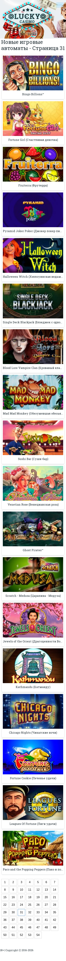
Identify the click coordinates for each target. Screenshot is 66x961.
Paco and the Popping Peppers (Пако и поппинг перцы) (33, 869)
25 (29, 904)
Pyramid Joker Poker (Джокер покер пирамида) (33, 231)
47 (38, 927)
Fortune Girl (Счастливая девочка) (33, 140)
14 (54, 889)
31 (21, 912)
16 (13, 897)
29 (5, 912)
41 (46, 919)
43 (5, 927)
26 (38, 904)
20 (46, 897)
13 (46, 889)
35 (54, 912)
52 (21, 934)
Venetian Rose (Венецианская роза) (33, 504)
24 (21, 904)
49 (54, 927)
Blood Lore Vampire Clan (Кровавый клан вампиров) (33, 368)
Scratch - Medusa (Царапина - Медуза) (33, 596)
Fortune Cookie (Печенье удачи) (33, 778)
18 (29, 897)
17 (21, 897)
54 (38, 934)
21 (54, 897)
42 (54, 919)
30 (13, 912)
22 (5, 904)
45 (21, 927)
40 (38, 919)
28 (54, 904)
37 (13, 919)
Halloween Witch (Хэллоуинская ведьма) (33, 276)
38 (21, 919)
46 (29, 927)
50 (5, 934)
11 (29, 889)
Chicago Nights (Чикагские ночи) (33, 732)
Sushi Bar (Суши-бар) (33, 459)
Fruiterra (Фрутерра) (33, 185)
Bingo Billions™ (33, 94)
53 (29, 934)
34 (46, 912)
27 (46, 904)
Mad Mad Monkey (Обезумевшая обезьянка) (33, 413)
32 (29, 912)
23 (13, 904)
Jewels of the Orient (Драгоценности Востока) (33, 641)
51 (13, 934)
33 (38, 912)
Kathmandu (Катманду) (33, 687)
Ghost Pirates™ (33, 550)
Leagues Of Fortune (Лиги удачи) (33, 824)
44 (13, 927)
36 (5, 919)
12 (38, 889)
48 (46, 927)
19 (38, 897)
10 (21, 889)
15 (5, 897)
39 (29, 919)
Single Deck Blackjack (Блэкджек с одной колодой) (33, 322)
